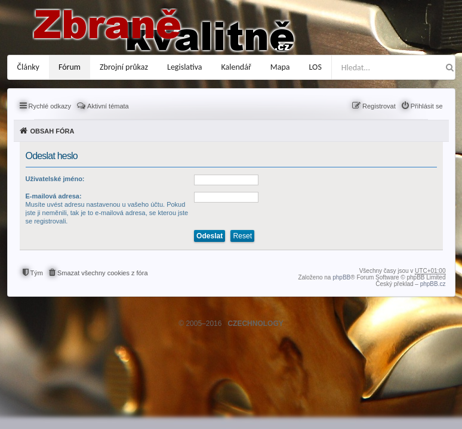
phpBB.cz (433, 284)
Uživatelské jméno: (55, 178)
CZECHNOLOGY (255, 323)
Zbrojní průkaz (124, 67)
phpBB (341, 277)
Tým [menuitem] (36, 272)
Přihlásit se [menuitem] (427, 106)
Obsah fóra (52, 131)
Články (28, 67)
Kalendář (236, 67)
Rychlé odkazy (50, 106)
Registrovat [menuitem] (379, 106)
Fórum (69, 67)
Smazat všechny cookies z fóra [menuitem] (102, 272)
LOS (315, 67)
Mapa (280, 67)
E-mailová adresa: (54, 196)
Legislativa (184, 67)
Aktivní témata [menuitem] (108, 106)
